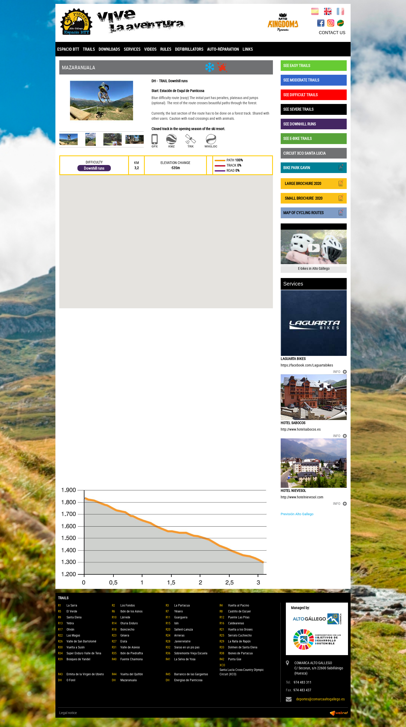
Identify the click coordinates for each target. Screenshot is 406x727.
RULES (165, 49)
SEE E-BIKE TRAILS (297, 138)
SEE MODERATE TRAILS (301, 80)
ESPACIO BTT (68, 49)
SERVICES (132, 49)
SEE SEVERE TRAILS (298, 109)
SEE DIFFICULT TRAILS (300, 94)
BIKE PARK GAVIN (313, 167)
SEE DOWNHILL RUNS (299, 123)
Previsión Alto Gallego (297, 514)
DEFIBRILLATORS (189, 49)
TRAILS (89, 49)
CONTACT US (332, 33)
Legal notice (68, 712)
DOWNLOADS (109, 49)
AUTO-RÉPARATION (223, 49)
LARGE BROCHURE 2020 (313, 183)
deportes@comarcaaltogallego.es (320, 698)
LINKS (248, 49)
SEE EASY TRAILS (296, 65)
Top (2, 720)
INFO (340, 371)
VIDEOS (150, 49)
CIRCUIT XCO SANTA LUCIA (304, 153)
